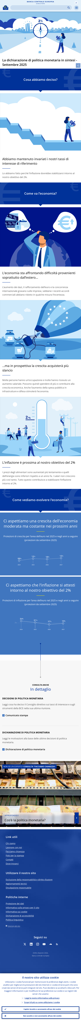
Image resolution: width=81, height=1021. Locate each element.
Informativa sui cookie (16, 911)
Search (69, 8)
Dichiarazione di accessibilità (20, 915)
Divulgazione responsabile (18, 887)
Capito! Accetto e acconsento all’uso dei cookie (42, 1009)
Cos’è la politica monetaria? (38, 818)
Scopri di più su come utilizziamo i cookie (42, 1002)
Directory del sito (14, 926)
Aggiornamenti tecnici (16, 883)
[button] (76, 2)
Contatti (9, 859)
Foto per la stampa (15, 855)
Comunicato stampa (17, 715)
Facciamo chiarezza (15, 851)
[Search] (39, 8)
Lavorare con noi (14, 847)
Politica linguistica (14, 919)
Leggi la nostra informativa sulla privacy (42, 998)
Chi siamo (10, 843)
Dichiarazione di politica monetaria (25, 749)
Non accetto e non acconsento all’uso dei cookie (42, 1016)
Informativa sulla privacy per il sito (22, 907)
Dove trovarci (12, 863)
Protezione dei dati (15, 903)
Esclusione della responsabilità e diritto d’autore (29, 879)
